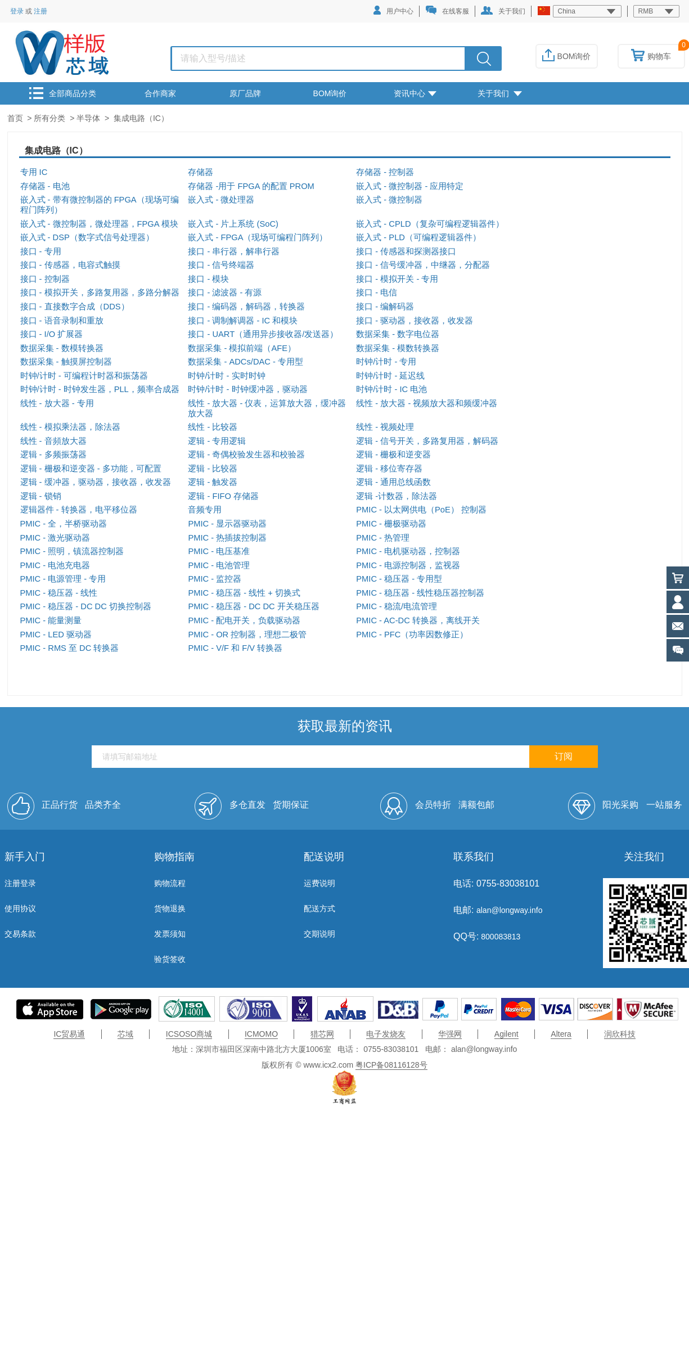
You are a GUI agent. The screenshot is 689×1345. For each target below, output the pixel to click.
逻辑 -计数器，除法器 (396, 496)
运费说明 (319, 883)
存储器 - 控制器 (385, 172)
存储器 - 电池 (45, 186)
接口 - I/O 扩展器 (51, 334)
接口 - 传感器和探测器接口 (406, 251)
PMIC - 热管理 (382, 537)
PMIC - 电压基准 (219, 551)
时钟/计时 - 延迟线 (390, 375)
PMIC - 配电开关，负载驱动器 (244, 620)
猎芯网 (322, 1033)
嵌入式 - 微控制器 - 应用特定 (409, 186)
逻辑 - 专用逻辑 (217, 441)
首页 (15, 118)
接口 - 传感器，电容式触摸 (70, 264)
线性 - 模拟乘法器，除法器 (70, 426)
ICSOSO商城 (189, 1033)
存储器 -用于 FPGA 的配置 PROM (251, 186)
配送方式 (319, 908)
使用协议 (20, 908)
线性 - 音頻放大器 (53, 441)
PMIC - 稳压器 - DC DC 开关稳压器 (253, 606)
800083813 (499, 936)
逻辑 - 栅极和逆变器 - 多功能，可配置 (90, 468)
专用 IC (34, 172)
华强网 (450, 1033)
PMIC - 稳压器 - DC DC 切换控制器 (85, 606)
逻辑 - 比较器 (212, 468)
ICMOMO (261, 1033)
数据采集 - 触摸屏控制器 (66, 361)
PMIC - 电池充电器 (55, 565)
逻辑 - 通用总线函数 (393, 482)
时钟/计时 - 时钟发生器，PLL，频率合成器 (99, 389)
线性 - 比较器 (212, 426)
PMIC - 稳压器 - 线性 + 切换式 (244, 592)
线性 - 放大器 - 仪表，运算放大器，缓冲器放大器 (267, 408)
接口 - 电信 (376, 292)
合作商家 (160, 93)
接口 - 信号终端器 (221, 264)
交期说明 (319, 933)
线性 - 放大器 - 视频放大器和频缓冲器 (426, 403)
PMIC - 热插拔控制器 (227, 537)
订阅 (564, 756)
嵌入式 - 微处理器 (221, 199)
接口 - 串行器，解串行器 (234, 251)
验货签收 (170, 959)
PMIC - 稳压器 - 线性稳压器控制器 (420, 592)
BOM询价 (566, 56)
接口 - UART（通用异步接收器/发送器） (263, 334)
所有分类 (49, 118)
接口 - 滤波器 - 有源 (225, 292)
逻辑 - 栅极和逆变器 (393, 454)
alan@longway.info (509, 910)
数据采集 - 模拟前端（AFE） (242, 348)
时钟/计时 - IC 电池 (391, 389)
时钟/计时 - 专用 (386, 361)
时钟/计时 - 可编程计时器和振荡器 (84, 375)
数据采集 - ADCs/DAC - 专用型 (245, 361)
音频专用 (205, 509)
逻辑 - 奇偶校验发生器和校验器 (246, 454)
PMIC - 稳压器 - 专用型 (399, 578)
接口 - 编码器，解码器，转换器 (246, 306)
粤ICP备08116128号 (391, 1064)
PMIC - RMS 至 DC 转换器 (69, 648)
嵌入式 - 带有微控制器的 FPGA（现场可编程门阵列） (99, 204)
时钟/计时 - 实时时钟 (226, 375)
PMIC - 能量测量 (51, 620)
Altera (561, 1033)
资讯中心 (415, 93)
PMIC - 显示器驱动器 (227, 523)
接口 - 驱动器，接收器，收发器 (414, 320)
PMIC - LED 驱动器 (56, 634)
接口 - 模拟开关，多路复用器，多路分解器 (99, 292)
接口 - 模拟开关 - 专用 (397, 279)
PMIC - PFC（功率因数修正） (412, 634)
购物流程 (170, 883)
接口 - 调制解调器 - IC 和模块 (243, 320)
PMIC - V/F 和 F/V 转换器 (235, 648)
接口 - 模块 (208, 279)
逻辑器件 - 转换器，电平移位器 (78, 509)
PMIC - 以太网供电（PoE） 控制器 (421, 509)
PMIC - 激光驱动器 (55, 537)
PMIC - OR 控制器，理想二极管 (247, 634)
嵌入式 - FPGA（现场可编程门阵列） (257, 237)
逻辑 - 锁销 (40, 496)
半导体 (88, 118)
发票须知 (170, 933)
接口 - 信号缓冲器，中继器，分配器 (423, 264)
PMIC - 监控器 (214, 578)
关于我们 (503, 10)
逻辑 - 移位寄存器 (389, 468)
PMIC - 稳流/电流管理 (396, 606)
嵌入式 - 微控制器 (389, 199)
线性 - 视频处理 (385, 426)
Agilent (506, 1033)
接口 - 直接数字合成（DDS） (74, 306)
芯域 (125, 1033)
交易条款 (20, 933)
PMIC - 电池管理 (219, 565)
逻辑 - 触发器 (212, 482)
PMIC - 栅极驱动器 (391, 523)
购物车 (651, 56)
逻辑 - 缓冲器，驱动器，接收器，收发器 (95, 482)
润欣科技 (620, 1033)
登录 (17, 11)
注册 (40, 11)
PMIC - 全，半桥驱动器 (63, 523)
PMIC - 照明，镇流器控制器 (72, 551)
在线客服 (447, 10)
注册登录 (20, 883)
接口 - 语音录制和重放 (61, 320)
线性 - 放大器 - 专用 (57, 403)
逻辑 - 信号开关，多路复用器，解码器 (427, 441)
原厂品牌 (245, 93)
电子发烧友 (386, 1033)
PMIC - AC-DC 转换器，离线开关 (418, 620)
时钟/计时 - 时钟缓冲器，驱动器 (247, 389)
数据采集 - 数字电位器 (397, 334)
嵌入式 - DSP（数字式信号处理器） (87, 237)
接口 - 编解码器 (385, 306)
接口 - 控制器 (45, 279)
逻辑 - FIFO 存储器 (223, 496)
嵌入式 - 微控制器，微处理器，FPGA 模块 (99, 223)
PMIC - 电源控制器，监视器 (408, 565)
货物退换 (170, 908)
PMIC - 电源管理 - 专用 (63, 578)
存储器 (200, 172)
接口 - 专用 (40, 251)
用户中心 (393, 10)
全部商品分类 (62, 93)
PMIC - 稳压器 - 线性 (59, 592)
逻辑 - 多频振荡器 (53, 454)
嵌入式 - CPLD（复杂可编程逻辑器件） (429, 223)
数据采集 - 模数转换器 (397, 348)
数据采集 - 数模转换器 (61, 348)
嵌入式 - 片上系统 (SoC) (233, 223)
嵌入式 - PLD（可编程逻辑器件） (418, 237)
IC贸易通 (69, 1033)
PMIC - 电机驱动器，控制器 (408, 551)
